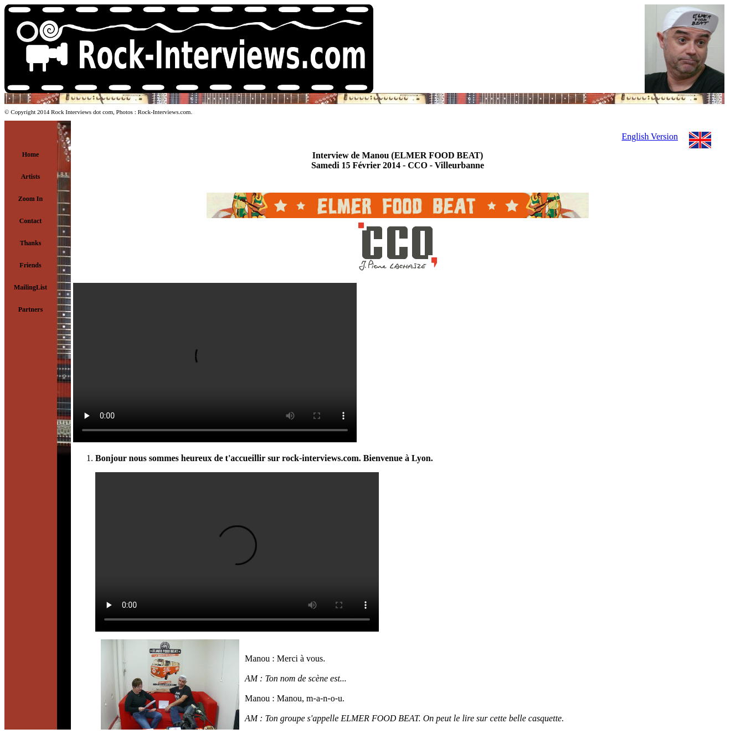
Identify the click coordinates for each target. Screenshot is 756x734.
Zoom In (30, 199)
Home (30, 154)
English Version (650, 136)
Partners (30, 309)
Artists (30, 176)
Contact (30, 221)
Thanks (31, 243)
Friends (30, 265)
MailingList (30, 287)
